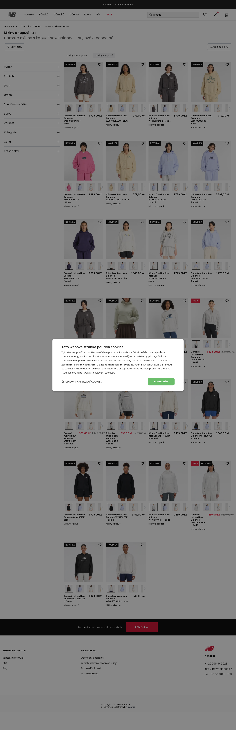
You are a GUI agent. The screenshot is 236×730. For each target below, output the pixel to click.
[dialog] (118, 365)
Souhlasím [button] (161, 381)
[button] (81, 381)
